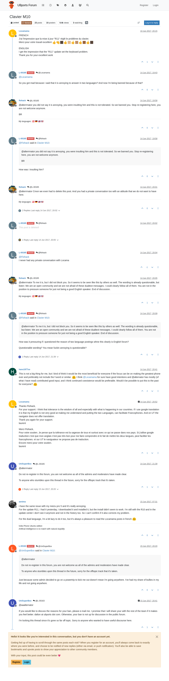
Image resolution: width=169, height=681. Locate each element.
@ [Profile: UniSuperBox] (27, 550)
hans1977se (24, 369)
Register (17, 662)
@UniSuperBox (44, 546)
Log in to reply (152, 23)
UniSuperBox (25, 464)
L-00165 (22, 73)
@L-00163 (39, 601)
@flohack (41, 138)
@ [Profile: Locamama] (25, 77)
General (26, 23)
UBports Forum (27, 5)
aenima (22, 502)
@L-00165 (33, 101)
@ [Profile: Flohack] (24, 143)
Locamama (24, 31)
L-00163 (22, 546)
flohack (22, 100)
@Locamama (43, 73)
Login (26, 662)
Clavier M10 (43, 143)
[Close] (157, 636)
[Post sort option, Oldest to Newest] (138, 22)
